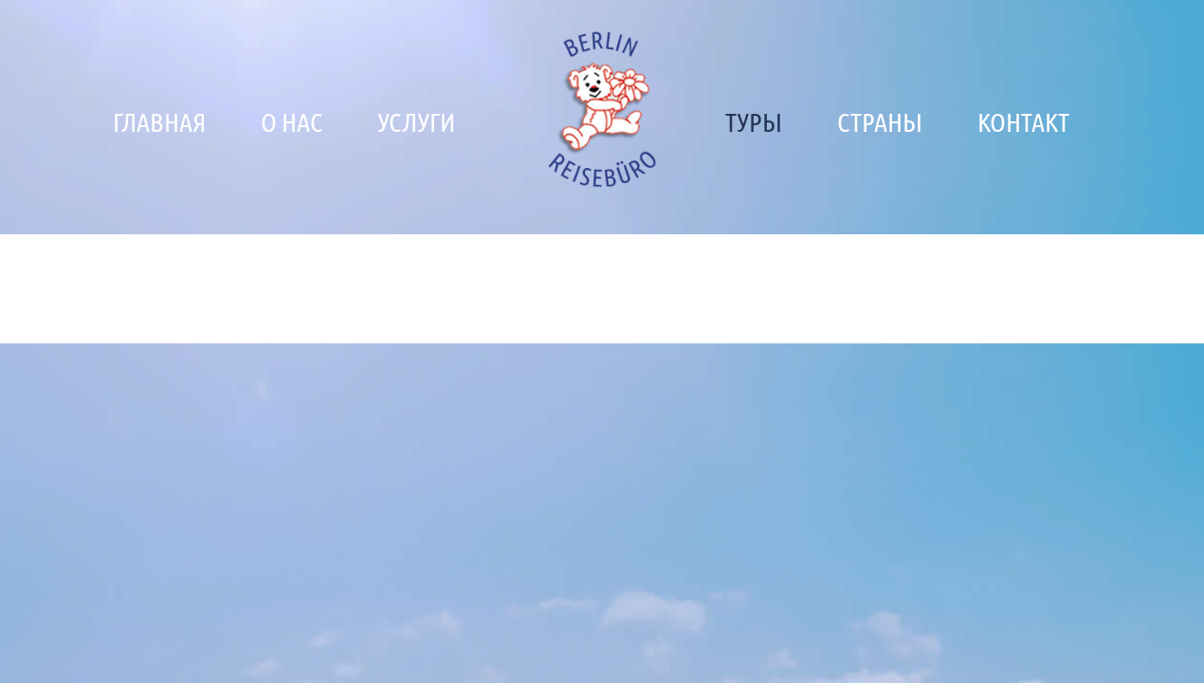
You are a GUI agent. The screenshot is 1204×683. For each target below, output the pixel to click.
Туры (753, 121)
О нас (291, 121)
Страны (879, 121)
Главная (159, 121)
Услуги (416, 121)
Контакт (1023, 121)
